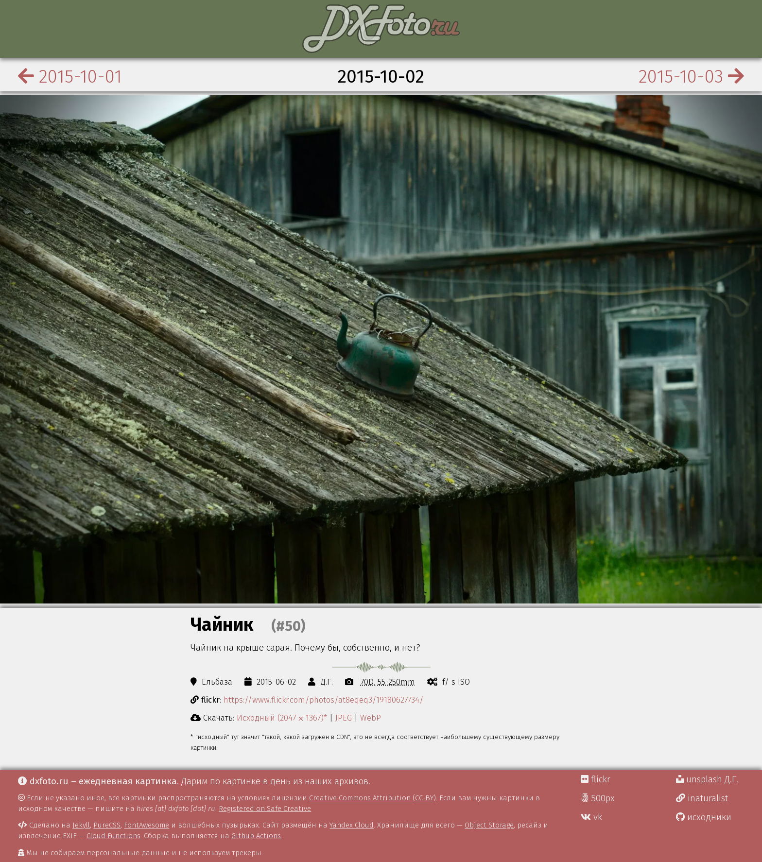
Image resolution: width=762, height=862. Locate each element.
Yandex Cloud (351, 825)
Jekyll (81, 825)
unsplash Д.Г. (707, 779)
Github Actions (256, 835)
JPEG (343, 718)
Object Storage (489, 825)
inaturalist (702, 798)
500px (598, 798)
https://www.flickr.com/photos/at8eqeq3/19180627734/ (324, 700)
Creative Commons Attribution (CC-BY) (372, 797)
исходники (703, 817)
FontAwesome (146, 825)
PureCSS (107, 825)
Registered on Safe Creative (265, 808)
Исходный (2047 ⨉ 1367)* (282, 718)
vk (591, 817)
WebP (370, 718)
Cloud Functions (113, 835)
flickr (595, 779)
